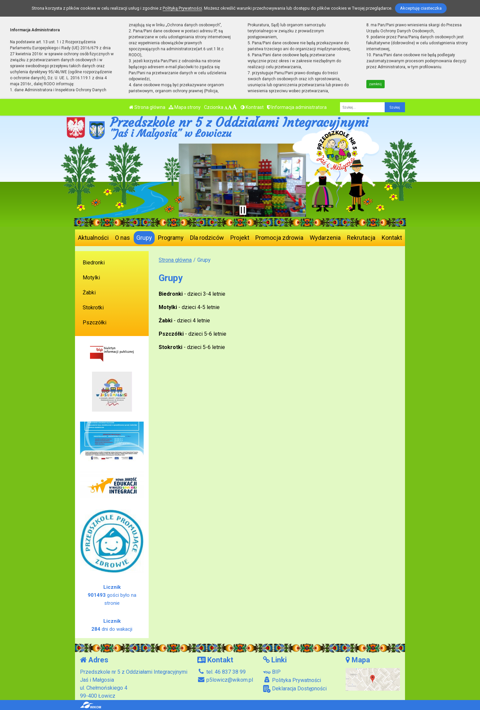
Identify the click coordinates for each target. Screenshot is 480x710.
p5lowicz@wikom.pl (225, 680)
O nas (122, 237)
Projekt (239, 237)
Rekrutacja (361, 237)
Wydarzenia (325, 237)
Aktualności (93, 237)
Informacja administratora (297, 107)
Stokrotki (93, 307)
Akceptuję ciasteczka (421, 8)
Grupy (144, 237)
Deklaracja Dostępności (295, 689)
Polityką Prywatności (182, 8)
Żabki (89, 292)
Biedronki (94, 262)
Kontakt (392, 237)
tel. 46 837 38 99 (221, 672)
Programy (171, 237)
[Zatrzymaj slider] (243, 210)
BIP (272, 672)
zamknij (375, 84)
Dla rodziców (207, 237)
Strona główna (147, 107)
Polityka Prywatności (292, 680)
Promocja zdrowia (279, 237)
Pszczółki (94, 322)
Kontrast (252, 107)
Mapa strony (185, 107)
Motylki (91, 277)
